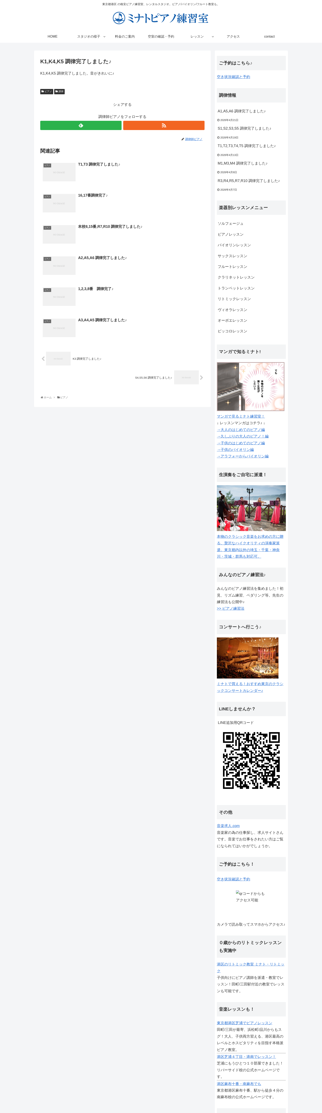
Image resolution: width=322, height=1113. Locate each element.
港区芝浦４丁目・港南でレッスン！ (246, 1057)
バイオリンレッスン (234, 245)
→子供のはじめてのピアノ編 (241, 443)
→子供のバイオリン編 (235, 450)
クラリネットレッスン (236, 277)
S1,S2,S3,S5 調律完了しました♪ (244, 128)
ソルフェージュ (231, 223)
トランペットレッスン (236, 288)
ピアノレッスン (231, 234)
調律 (61, 91)
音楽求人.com (228, 826)
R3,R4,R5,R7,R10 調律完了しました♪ (249, 181)
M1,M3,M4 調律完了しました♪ (243, 163)
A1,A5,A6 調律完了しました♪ (242, 111)
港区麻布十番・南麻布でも (239, 1084)
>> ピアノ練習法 (230, 608)
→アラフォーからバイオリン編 (243, 456)
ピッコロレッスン (232, 331)
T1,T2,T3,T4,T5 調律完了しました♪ (247, 146)
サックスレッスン (232, 256)
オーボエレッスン (232, 320)
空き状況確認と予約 (233, 77)
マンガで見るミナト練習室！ (241, 416)
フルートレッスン (232, 267)
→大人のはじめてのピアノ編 (241, 430)
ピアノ (48, 91)
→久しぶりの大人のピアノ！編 (243, 436)
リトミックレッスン (234, 299)
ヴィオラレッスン (232, 310)
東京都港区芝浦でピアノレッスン (244, 1023)
